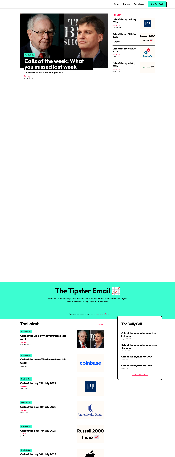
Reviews (126, 4)
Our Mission (139, 4)
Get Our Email (157, 4)
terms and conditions (101, 314)
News (116, 4)
